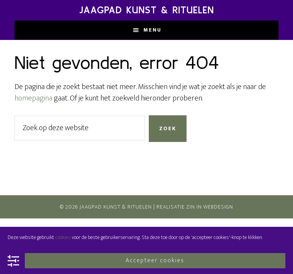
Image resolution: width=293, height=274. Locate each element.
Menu (152, 29)
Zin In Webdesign (209, 206)
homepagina (33, 98)
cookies (63, 237)
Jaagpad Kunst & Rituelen (146, 10)
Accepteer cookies (155, 260)
